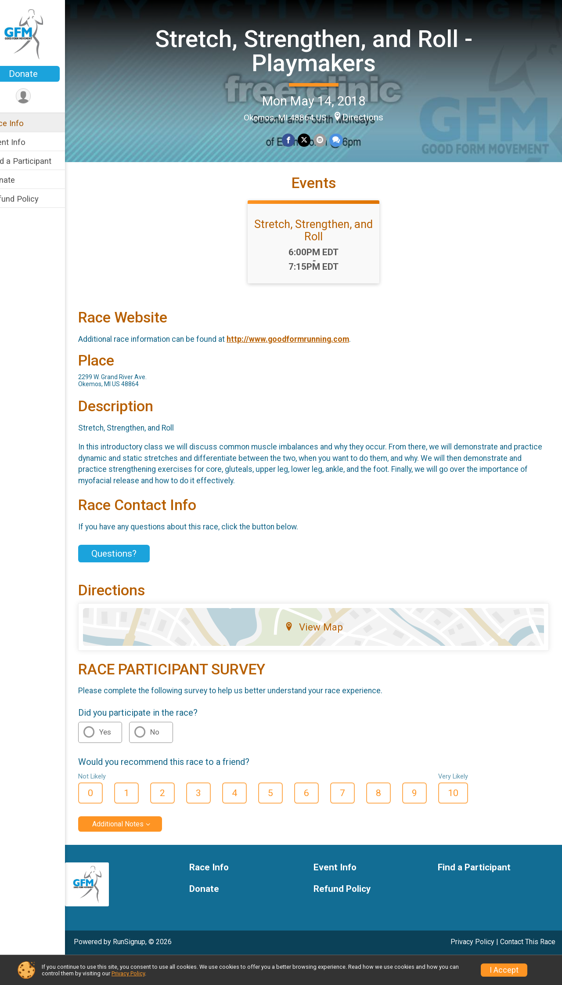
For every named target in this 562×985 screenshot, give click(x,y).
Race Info (24, 123)
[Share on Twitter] (313, 139)
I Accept (504, 970)
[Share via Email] (328, 139)
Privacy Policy (128, 973)
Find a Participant (38, 161)
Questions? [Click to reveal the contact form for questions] (132, 580)
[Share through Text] (344, 139)
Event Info (25, 142)
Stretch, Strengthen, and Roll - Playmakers (323, 50)
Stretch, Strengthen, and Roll (322, 257)
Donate (41, 74)
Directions (372, 116)
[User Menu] (42, 96)
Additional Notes (136, 851)
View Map (323, 653)
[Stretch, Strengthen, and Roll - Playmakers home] (41, 33)
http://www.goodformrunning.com (306, 366)
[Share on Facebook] (298, 139)
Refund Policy (32, 198)
